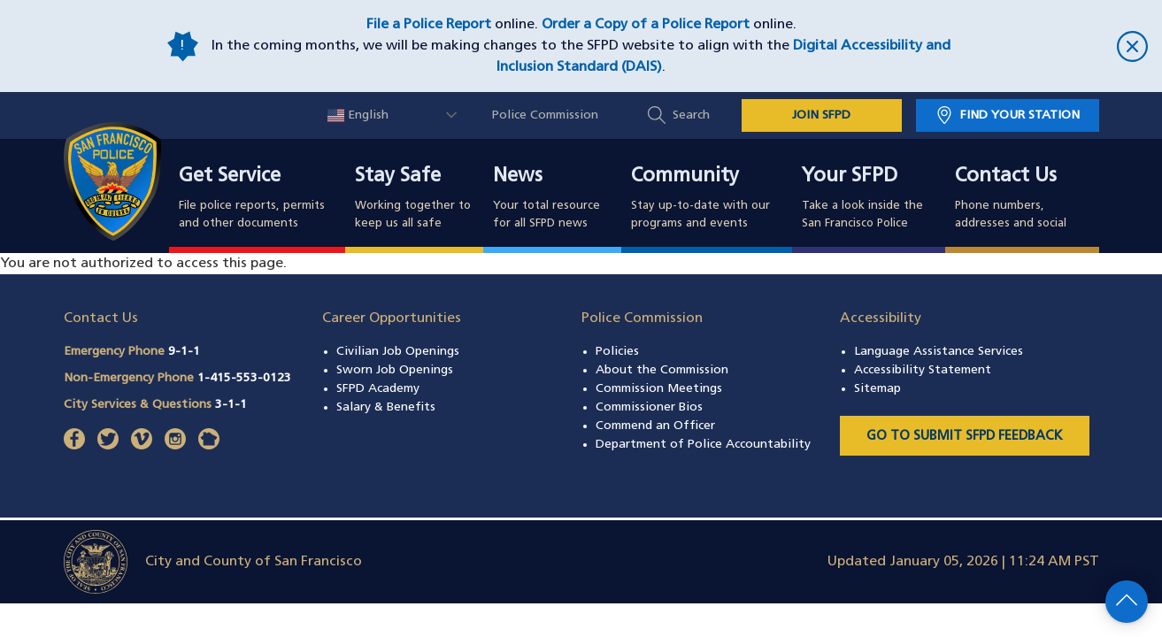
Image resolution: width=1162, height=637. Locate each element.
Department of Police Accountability (703, 444)
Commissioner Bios (649, 407)
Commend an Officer (655, 426)
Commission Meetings (659, 388)
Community (685, 177)
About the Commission (662, 370)
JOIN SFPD (821, 115)
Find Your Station (1020, 115)
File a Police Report (428, 25)
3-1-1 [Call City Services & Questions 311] (231, 404)
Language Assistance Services (938, 351)
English (358, 115)
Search (691, 115)
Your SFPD (849, 177)
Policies (617, 351)
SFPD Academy (377, 388)
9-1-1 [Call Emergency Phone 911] (184, 351)
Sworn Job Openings (394, 370)
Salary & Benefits (385, 407)
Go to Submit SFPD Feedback (964, 436)
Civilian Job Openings (397, 351)
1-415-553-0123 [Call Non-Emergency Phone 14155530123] (244, 378)
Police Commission (545, 115)
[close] (1054, 46)
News (518, 177)
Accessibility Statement (922, 370)
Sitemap (877, 388)
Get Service (230, 177)
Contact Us (1006, 177)
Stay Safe (398, 177)
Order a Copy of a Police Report (646, 25)
